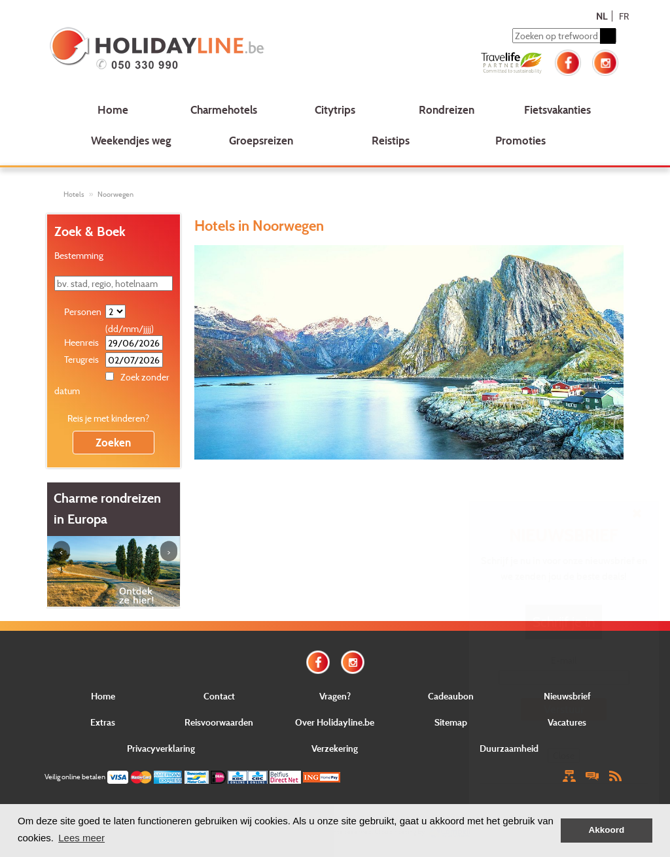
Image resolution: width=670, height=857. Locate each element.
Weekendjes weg (131, 140)
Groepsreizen (261, 140)
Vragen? (335, 695)
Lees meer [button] (81, 837)
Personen (82, 311)
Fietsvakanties (557, 109)
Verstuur (564, 709)
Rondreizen (446, 109)
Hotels (73, 194)
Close (563, 755)
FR (624, 16)
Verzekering (334, 748)
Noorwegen (115, 194)
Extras (102, 722)
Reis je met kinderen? (108, 418)
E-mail (563, 659)
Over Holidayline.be (334, 722)
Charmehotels (223, 109)
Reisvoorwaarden (219, 722)
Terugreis (81, 359)
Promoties (520, 140)
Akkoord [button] (607, 830)
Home (112, 109)
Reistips (391, 140)
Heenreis (81, 342)
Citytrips (335, 109)
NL (601, 16)
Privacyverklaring (161, 748)
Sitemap (450, 722)
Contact (219, 695)
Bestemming (78, 255)
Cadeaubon (451, 695)
